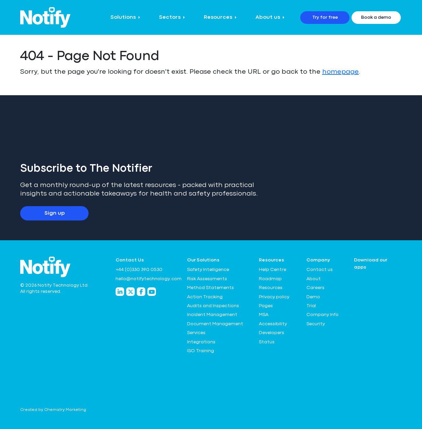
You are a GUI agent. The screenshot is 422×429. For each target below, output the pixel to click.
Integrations (201, 342)
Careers (315, 288)
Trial (311, 306)
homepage (340, 72)
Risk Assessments (207, 279)
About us (267, 17)
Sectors (170, 17)
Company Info (322, 315)
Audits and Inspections (213, 306)
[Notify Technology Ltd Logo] (45, 17)
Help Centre (272, 270)
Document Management (215, 324)
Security (315, 324)
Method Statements (210, 288)
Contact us (319, 270)
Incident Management (212, 315)
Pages (266, 306)
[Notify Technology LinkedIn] (120, 291)
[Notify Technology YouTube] (151, 291)
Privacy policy (274, 297)
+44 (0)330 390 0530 (139, 270)
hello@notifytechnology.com (147, 279)
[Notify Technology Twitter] (130, 291)
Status (267, 342)
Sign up (54, 213)
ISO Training (200, 351)
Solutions (123, 17)
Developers (271, 333)
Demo (313, 297)
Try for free (325, 17)
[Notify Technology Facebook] (141, 291)
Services (196, 333)
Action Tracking (205, 297)
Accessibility (273, 324)
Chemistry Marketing (65, 410)
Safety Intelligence (208, 270)
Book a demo (376, 17)
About (313, 279)
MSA (263, 315)
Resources (218, 17)
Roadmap (270, 279)
